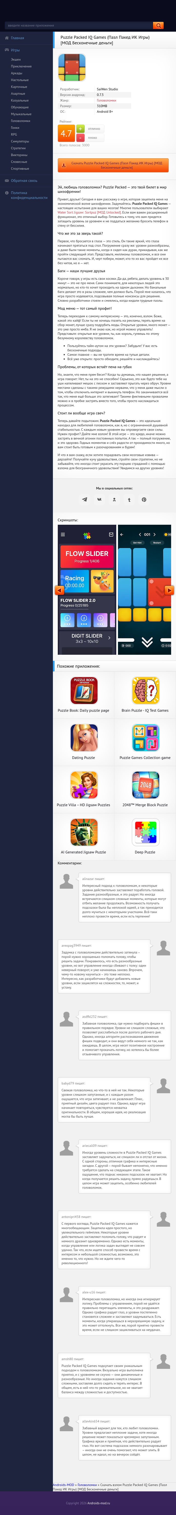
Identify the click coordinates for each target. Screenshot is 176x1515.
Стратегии (18, 148)
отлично (88, 129)
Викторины (19, 155)
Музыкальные (21, 114)
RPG (14, 134)
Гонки (15, 127)
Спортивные (20, 168)
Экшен (16, 59)
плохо (86, 138)
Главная (14, 37)
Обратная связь (21, 180)
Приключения (21, 66)
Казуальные (20, 100)
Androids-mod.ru (99, 1503)
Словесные (19, 161)
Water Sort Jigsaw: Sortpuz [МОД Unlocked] (89, 212)
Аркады (16, 73)
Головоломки (20, 121)
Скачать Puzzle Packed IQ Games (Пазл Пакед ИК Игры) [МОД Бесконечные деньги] (116, 165)
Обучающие (20, 107)
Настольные (20, 80)
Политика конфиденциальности (26, 195)
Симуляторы (20, 141)
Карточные (19, 86)
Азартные (18, 93)
